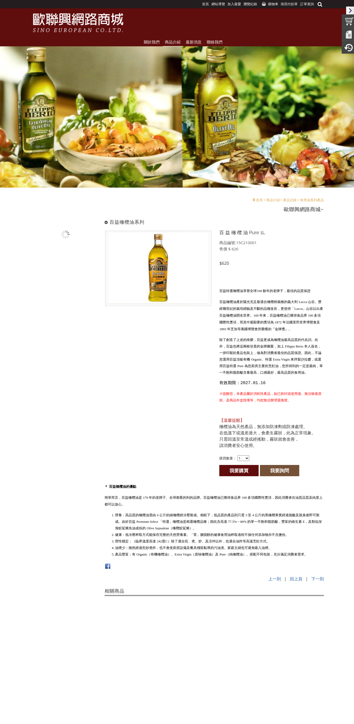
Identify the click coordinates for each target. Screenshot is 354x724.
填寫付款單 (289, 4)
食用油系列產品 (312, 200)
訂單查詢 (307, 4)
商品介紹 (273, 200)
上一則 (274, 579)
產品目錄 (290, 200)
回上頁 (296, 579)
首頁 (259, 200)
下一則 (317, 579)
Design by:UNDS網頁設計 (177, 714)
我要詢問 (279, 470)
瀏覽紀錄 (250, 4)
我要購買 (239, 470)
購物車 (273, 4)
